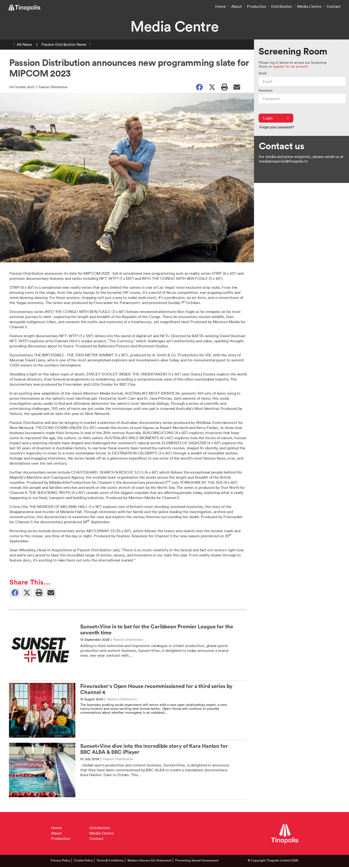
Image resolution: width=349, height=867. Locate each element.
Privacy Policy (60, 860)
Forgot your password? (276, 127)
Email (262, 73)
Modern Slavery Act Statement (149, 860)
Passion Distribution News (64, 44)
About (236, 6)
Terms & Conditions (110, 860)
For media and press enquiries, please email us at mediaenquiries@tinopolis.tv (301, 159)
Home (220, 6)
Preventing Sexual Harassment (197, 860)
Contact (333, 6)
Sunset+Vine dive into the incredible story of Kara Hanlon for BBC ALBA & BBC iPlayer (154, 749)
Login (276, 118)
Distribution (281, 6)
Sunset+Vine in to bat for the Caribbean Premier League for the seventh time (156, 629)
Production (256, 6)
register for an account (290, 66)
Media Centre (309, 6)
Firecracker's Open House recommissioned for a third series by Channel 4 (156, 689)
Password (265, 90)
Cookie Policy (83, 860)
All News (24, 44)
